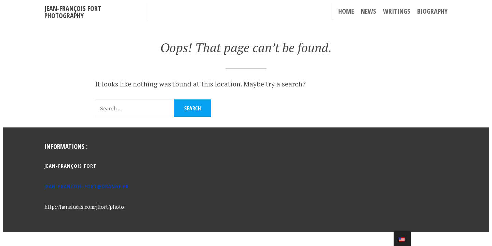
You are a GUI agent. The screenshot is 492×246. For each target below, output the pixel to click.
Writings (396, 11)
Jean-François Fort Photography (72, 12)
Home (346, 11)
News (368, 11)
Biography (432, 11)
